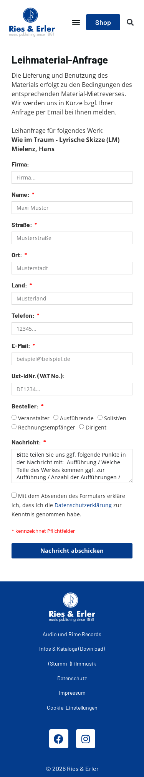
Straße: (22, 225)
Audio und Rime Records (72, 634)
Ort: (17, 255)
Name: (21, 194)
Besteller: (26, 406)
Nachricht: (27, 442)
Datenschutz (72, 678)
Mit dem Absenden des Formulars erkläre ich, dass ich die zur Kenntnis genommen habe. (68, 504)
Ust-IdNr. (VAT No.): (38, 376)
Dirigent (96, 427)
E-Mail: (21, 346)
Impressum (72, 692)
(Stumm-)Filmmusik (72, 663)
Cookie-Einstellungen (72, 707)
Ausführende (77, 418)
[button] (76, 22)
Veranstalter (34, 418)
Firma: (20, 164)
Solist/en (115, 418)
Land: (20, 285)
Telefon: (24, 315)
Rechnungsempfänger (46, 427)
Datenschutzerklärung (83, 504)
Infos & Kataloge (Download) (72, 648)
